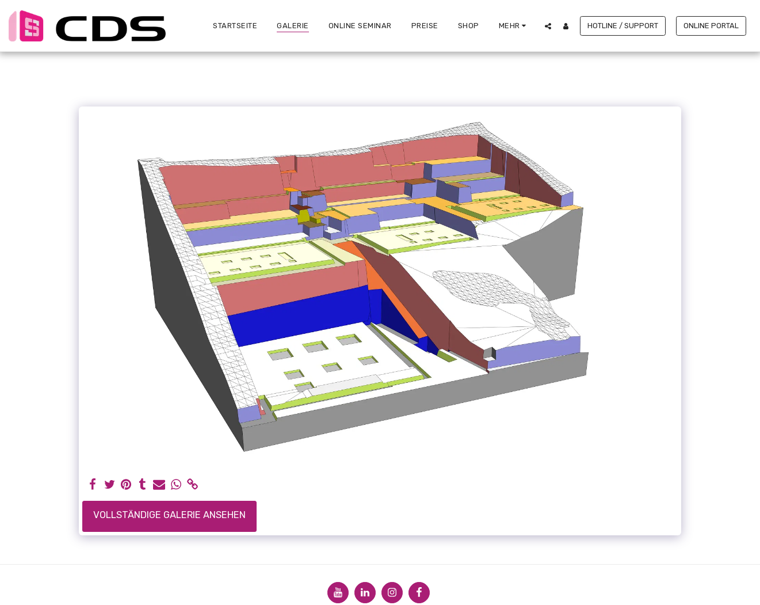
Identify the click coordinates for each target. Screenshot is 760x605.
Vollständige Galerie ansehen (169, 514)
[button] (548, 26)
